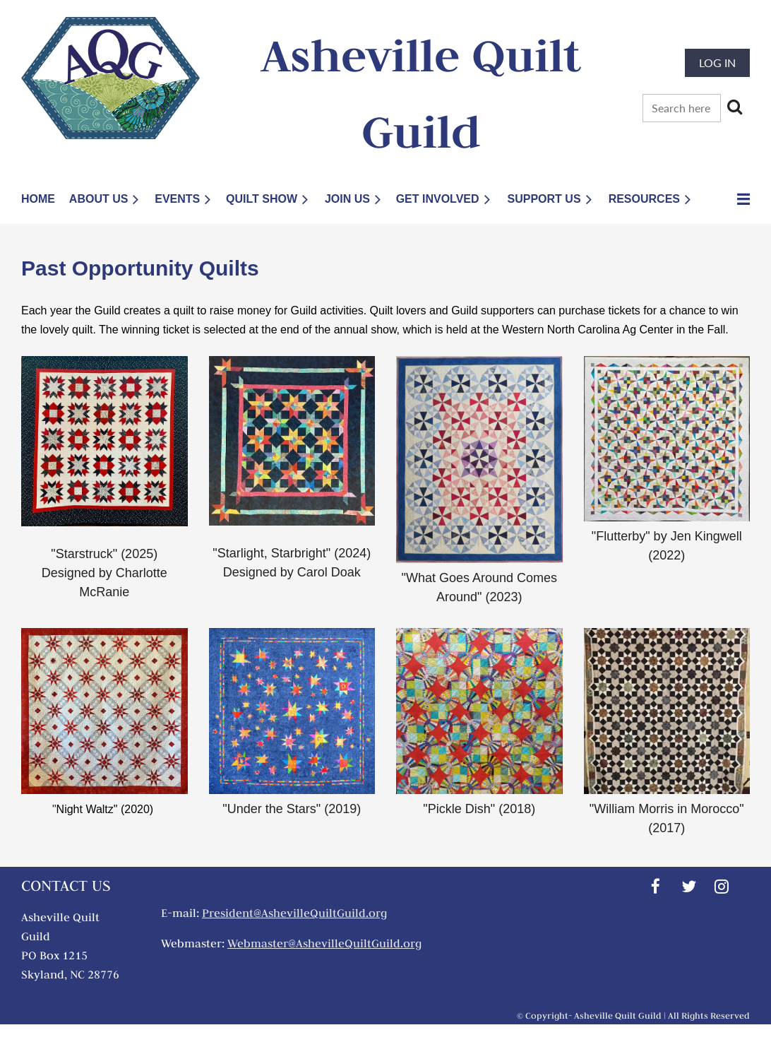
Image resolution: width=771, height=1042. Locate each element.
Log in (717, 62)
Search (734, 106)
